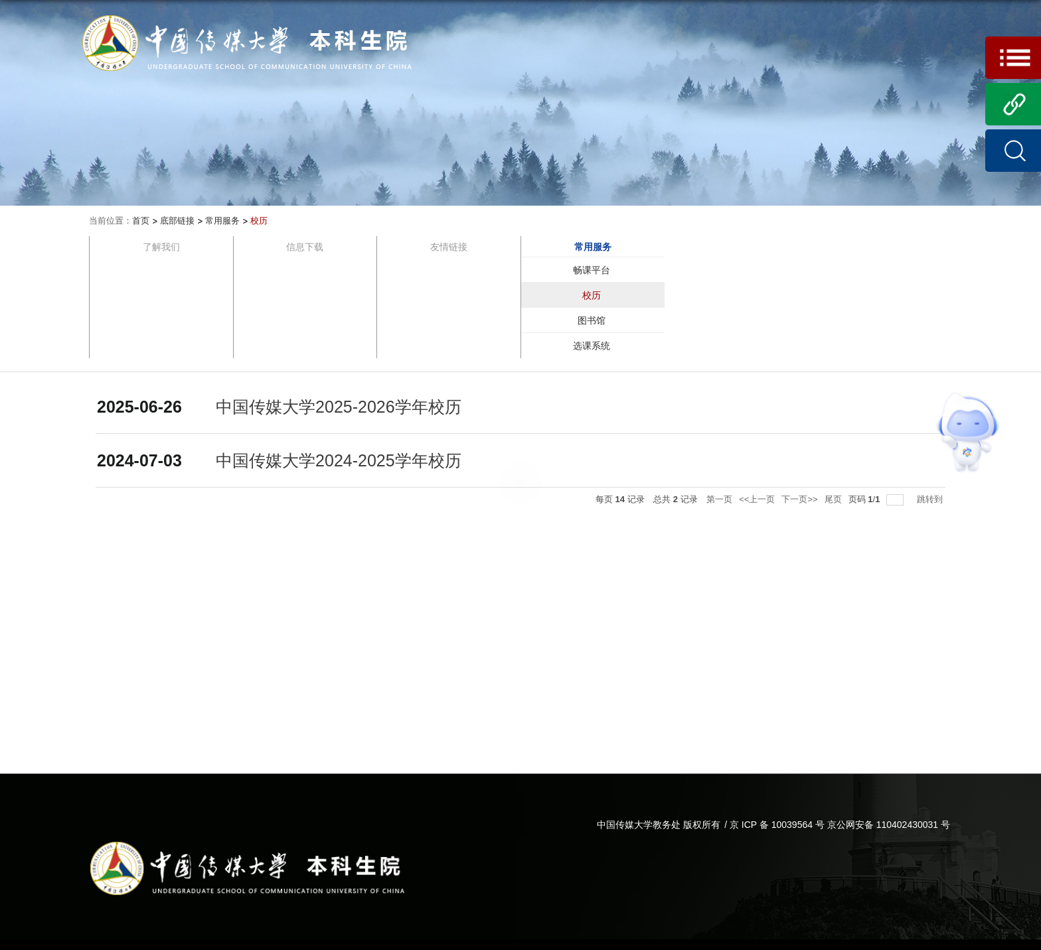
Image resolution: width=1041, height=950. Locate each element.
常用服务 (222, 221)
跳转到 (931, 499)
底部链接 (177, 221)
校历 (259, 221)
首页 (140, 221)
